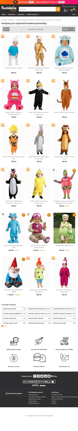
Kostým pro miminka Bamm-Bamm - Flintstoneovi (39, 69)
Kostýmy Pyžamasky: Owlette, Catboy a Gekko (64, 313)
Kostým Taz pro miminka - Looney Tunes (64, 158)
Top (73, 14)
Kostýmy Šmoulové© (59, 318)
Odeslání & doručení (35, 399)
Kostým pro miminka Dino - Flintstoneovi (64, 291)
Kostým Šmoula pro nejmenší (14, 68)
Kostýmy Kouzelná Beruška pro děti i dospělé (14, 313)
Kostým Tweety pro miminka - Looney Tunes (39, 202)
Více (5, 326)
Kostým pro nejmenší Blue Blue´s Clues (14, 246)
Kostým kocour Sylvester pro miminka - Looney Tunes (13, 202)
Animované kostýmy (9, 309)
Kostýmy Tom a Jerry (59, 323)
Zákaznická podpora (14, 393)
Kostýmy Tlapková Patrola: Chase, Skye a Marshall (39, 313)
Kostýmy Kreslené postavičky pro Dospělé (64, 309)
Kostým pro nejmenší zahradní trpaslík (13, 291)
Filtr (5, 29)
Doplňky (21, 14)
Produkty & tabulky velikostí (37, 397)
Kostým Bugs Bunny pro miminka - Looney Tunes (39, 158)
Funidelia (4, 20)
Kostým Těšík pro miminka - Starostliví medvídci (13, 113)
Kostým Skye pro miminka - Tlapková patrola (39, 246)
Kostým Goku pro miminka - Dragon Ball (14, 158)
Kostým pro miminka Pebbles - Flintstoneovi (39, 291)
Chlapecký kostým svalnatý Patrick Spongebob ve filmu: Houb (64, 202)
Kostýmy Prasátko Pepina (36, 323)
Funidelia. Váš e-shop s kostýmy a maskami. (9, 9)
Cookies (53, 401)
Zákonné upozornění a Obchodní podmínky (64, 397)
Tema (3, 14)
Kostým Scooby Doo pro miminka (64, 112)
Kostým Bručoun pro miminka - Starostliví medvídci (64, 69)
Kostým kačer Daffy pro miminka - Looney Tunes (39, 113)
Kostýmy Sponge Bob (9, 318)
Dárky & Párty (32, 14)
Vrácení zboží (32, 401)
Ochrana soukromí (57, 399)
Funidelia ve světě (56, 395)
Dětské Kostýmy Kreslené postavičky (39, 309)
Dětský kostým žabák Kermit (64, 245)
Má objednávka (33, 395)
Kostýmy (11, 14)
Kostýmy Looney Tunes (10, 323)
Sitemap (53, 403)
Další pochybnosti (34, 403)
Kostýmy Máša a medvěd (35, 318)
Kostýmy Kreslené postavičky (24, 20)
